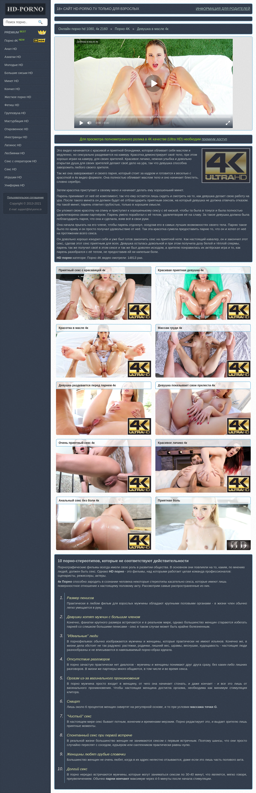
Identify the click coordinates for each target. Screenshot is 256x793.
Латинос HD (12, 145)
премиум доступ (214, 139)
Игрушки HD (13, 177)
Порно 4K (122, 29)
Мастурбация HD (16, 121)
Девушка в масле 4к (152, 29)
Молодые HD (13, 65)
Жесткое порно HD (17, 97)
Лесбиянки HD (14, 153)
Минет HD (11, 81)
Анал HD (10, 48)
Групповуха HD (15, 113)
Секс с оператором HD (20, 161)
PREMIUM (25, 32)
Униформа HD (14, 185)
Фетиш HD (11, 105)
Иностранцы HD (15, 137)
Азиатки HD (12, 57)
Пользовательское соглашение (25, 197)
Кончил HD (12, 89)
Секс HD (10, 169)
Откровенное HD (16, 129)
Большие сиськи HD (18, 73)
